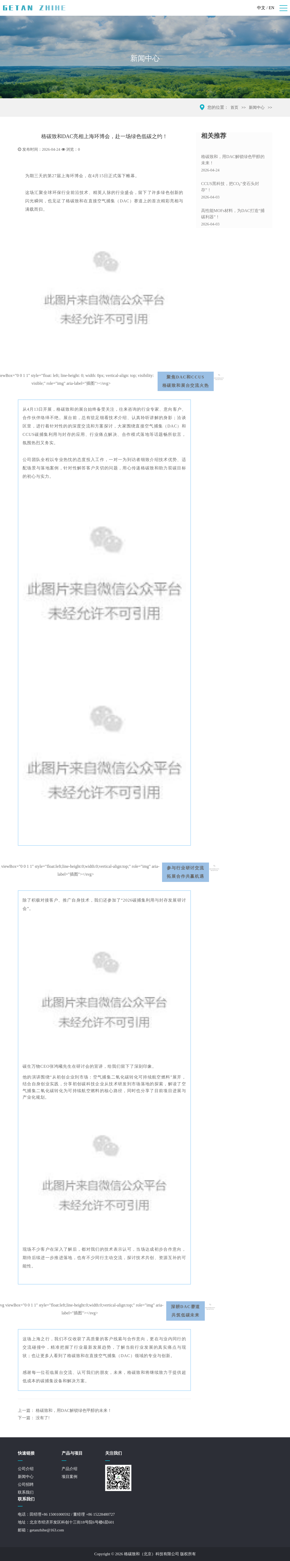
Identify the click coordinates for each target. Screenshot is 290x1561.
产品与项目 (72, 1453)
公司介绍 (26, 1469)
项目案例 (69, 1477)
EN (271, 8)
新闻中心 (257, 107)
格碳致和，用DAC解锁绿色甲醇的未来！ (74, 1410)
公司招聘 (26, 1484)
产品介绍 (69, 1469)
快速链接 (26, 1453)
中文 (261, 8)
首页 (234, 107)
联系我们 (26, 1492)
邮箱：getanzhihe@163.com (41, 1530)
